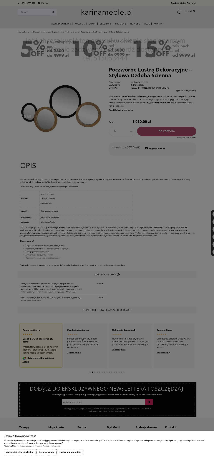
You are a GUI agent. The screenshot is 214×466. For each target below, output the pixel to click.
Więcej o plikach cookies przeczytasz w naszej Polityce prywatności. (32, 446)
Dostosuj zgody (46, 452)
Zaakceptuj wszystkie (70, 452)
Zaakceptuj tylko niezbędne (19, 452)
